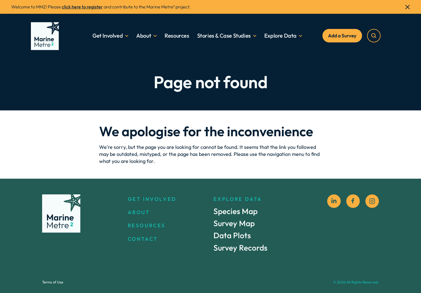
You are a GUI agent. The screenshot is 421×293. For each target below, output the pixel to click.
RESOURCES (146, 225)
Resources (177, 35)
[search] (374, 35)
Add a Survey (342, 35)
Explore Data (280, 35)
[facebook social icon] (353, 201)
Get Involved (107, 35)
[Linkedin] (334, 201)
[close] (407, 7)
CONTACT (143, 239)
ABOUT (139, 212)
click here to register (82, 7)
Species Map (235, 211)
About (143, 35)
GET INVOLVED (152, 199)
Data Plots (232, 235)
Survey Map (234, 223)
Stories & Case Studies (224, 35)
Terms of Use (52, 282)
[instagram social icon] (372, 201)
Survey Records (240, 248)
